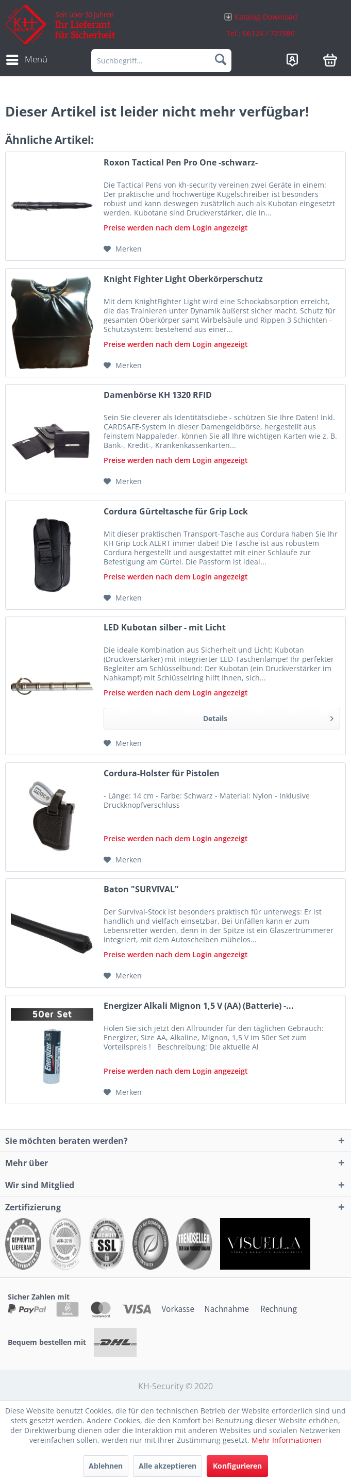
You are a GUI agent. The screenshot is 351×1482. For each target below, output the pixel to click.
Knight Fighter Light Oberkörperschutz (183, 279)
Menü (26, 58)
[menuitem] (261, 24)
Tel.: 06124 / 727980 (260, 33)
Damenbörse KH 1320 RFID (158, 395)
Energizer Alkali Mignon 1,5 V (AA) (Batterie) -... (199, 1006)
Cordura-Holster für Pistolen (162, 773)
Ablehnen (106, 1466)
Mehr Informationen (287, 1440)
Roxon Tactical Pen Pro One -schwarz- (181, 162)
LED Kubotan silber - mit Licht (165, 627)
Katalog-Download (266, 17)
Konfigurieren (237, 1466)
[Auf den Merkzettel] (123, 249)
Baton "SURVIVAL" (141, 889)
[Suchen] (220, 59)
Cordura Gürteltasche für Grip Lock (176, 511)
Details (268, 716)
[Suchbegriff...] (161, 60)
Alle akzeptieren (167, 1466)
